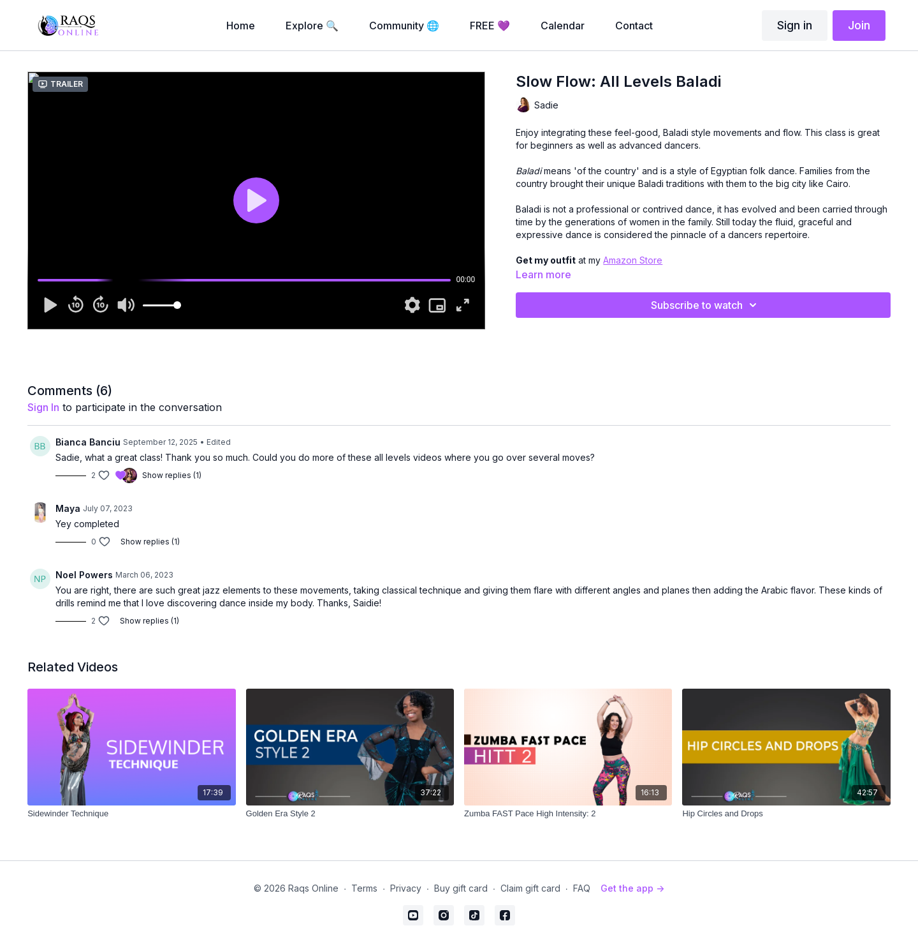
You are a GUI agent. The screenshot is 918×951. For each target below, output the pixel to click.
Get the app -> (632, 888)
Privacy (405, 888)
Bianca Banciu (87, 442)
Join (859, 25)
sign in (43, 407)
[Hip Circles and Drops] (786, 813)
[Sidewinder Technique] (131, 813)
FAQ (581, 888)
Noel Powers (84, 574)
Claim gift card (530, 888)
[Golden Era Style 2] (350, 813)
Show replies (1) (171, 475)
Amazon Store (632, 260)
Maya (67, 508)
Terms (364, 888)
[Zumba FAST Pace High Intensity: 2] (568, 813)
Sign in (794, 25)
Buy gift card (461, 888)
